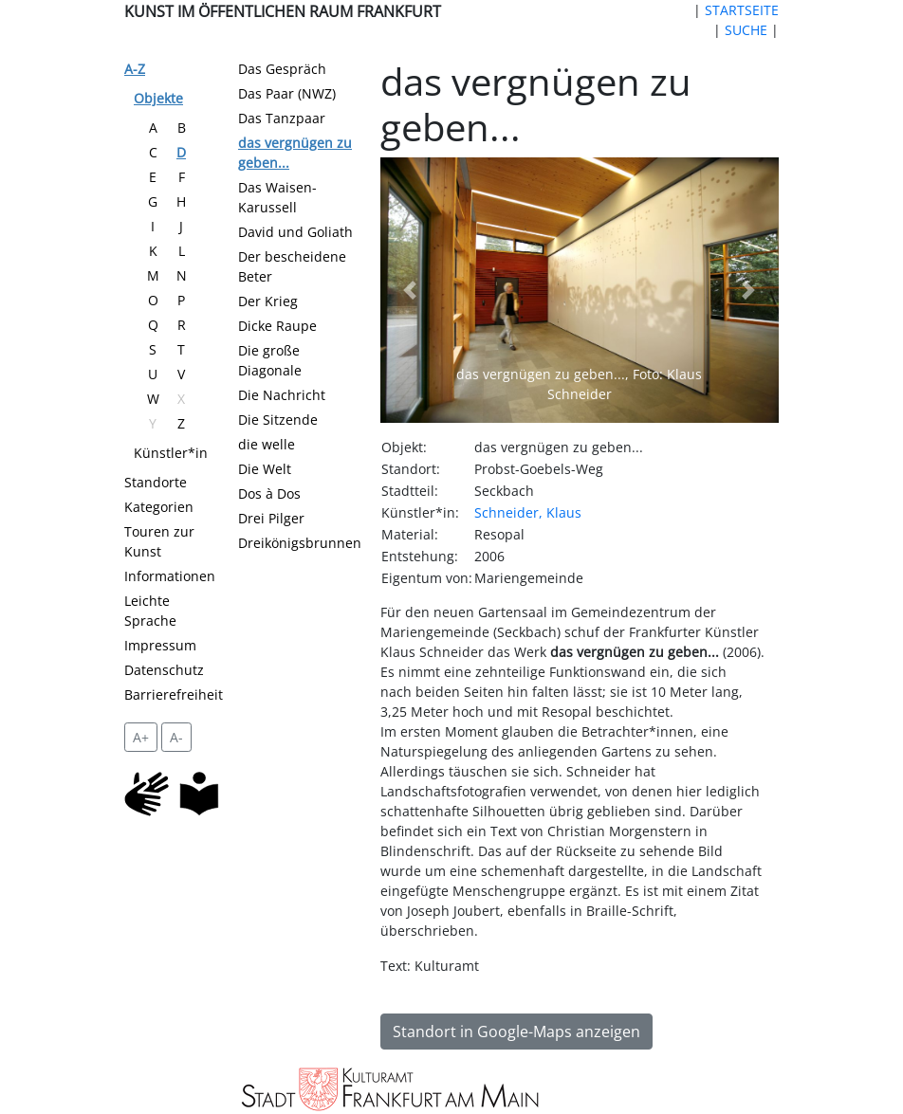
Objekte (158, 98)
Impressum (160, 645)
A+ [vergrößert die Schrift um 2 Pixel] (141, 737)
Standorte (155, 482)
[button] (410, 290)
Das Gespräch (282, 69)
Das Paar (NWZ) (287, 93)
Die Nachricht (281, 395)
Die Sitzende (278, 420)
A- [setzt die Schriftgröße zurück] (176, 737)
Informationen (169, 576)
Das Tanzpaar (281, 118)
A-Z (134, 69)
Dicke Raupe (277, 326)
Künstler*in (171, 453)
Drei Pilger (271, 518)
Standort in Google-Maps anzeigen (516, 1031)
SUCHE (746, 30)
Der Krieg (268, 301)
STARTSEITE (742, 10)
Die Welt (264, 469)
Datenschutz (164, 670)
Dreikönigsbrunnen (299, 543)
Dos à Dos (269, 493)
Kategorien (159, 507)
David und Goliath (295, 232)
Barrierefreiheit (173, 694)
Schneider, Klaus (527, 512)
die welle (266, 444)
